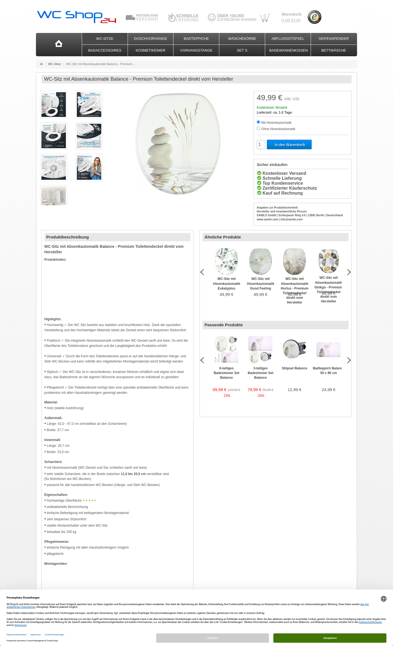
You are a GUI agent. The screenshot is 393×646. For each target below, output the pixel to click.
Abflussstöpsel (287, 38)
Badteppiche (196, 38)
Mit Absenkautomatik (276, 123)
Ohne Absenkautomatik (278, 129)
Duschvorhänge (150, 38)
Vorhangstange (196, 50)
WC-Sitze (104, 38)
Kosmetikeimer (150, 50)
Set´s (242, 50)
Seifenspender (334, 38)
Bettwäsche (333, 50)
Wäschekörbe (242, 38)
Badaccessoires (104, 50)
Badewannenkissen (288, 50)
